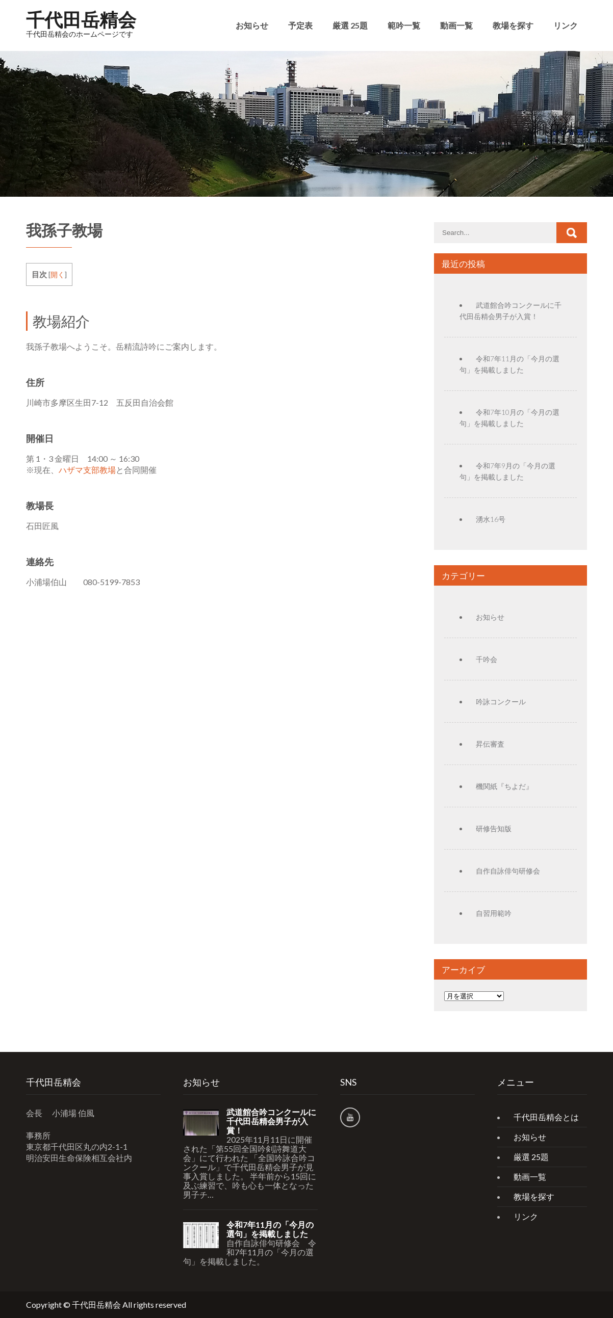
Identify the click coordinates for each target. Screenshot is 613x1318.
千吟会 (486, 659)
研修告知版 (494, 828)
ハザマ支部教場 (87, 470)
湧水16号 (490, 519)
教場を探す (513, 25)
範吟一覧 (404, 25)
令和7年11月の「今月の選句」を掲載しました (270, 1229)
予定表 (300, 25)
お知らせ (252, 25)
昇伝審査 (490, 744)
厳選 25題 (350, 25)
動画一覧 (456, 25)
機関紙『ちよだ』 (504, 786)
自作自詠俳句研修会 (508, 870)
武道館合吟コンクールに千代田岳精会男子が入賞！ (271, 1121)
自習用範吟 (494, 913)
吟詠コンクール (501, 701)
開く (57, 274)
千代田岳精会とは (546, 1117)
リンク (565, 25)
